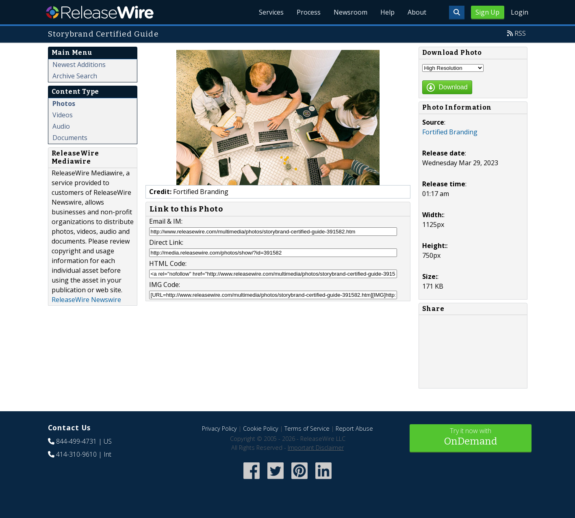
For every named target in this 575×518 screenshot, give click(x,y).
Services (271, 12)
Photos (63, 103)
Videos (62, 114)
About (417, 12)
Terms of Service (307, 428)
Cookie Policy (260, 428)
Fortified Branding (449, 131)
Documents (69, 137)
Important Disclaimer (316, 447)
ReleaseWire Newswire (86, 299)
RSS (520, 33)
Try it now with (471, 437)
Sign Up (487, 12)
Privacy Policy (219, 428)
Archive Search (74, 75)
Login (519, 12)
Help (387, 12)
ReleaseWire (100, 12)
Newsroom (350, 12)
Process (309, 12)
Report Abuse (354, 428)
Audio (61, 126)
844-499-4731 (76, 441)
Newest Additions (79, 64)
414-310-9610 (76, 454)
